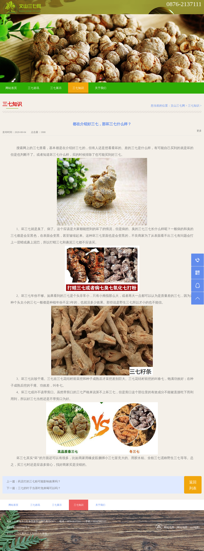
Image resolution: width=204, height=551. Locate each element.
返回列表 (192, 485)
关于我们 (100, 88)
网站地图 (182, 527)
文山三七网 (178, 105)
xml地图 (194, 527)
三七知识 (78, 88)
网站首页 (11, 88)
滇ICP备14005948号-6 (18, 527)
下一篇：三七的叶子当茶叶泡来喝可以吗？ (34, 488)
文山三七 (11, 533)
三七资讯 (42, 533)
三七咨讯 (33, 88)
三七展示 (56, 88)
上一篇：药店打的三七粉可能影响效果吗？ (34, 481)
